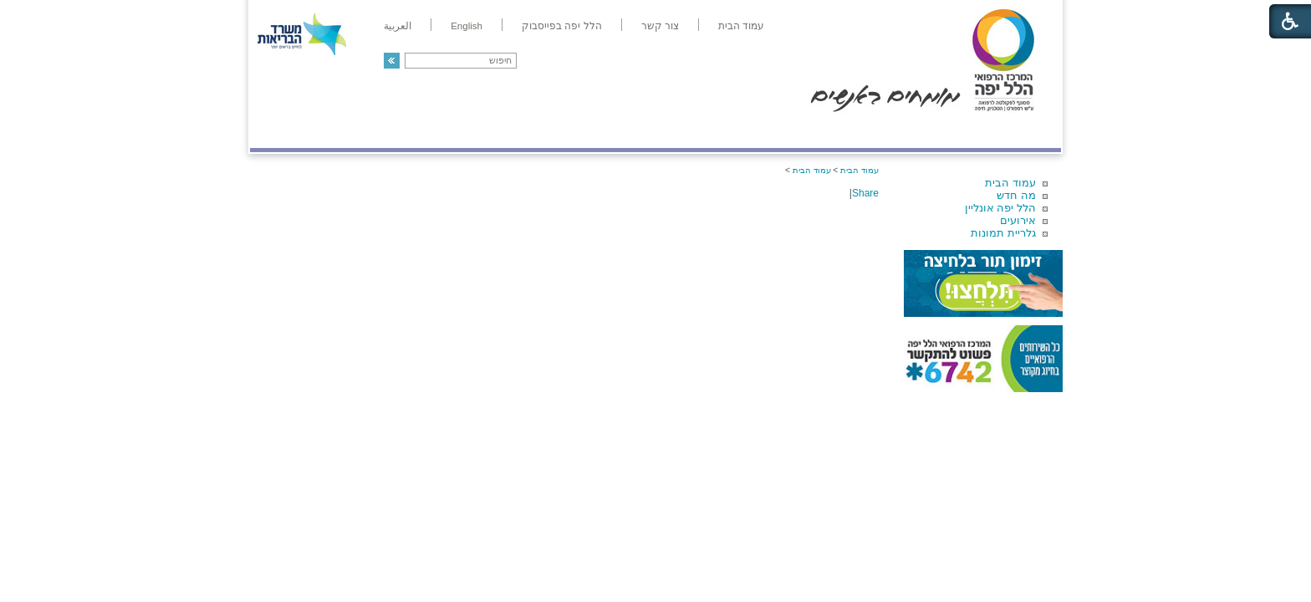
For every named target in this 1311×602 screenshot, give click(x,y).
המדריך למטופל (713, 131)
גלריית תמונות (1003, 233)
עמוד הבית (1010, 182)
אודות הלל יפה (809, 131)
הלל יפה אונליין (1000, 208)
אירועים (1018, 220)
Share (865, 193)
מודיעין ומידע (1012, 131)
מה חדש (1016, 195)
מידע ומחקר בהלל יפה (599, 131)
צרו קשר (278, 131)
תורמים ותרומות (360, 131)
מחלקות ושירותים (911, 131)
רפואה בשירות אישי (473, 131)
